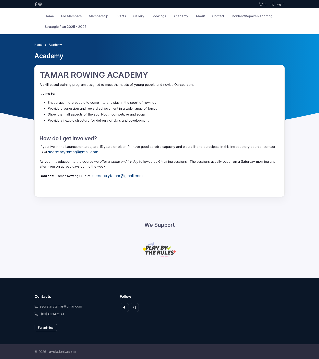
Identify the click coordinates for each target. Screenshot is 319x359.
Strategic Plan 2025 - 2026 (65, 27)
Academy (180, 16)
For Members (71, 16)
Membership (98, 16)
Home (49, 16)
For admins (46, 327)
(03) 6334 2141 (49, 314)
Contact (218, 16)
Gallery (138, 16)
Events (121, 16)
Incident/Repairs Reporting (252, 16)
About (200, 16)
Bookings (159, 16)
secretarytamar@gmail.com (58, 306)
